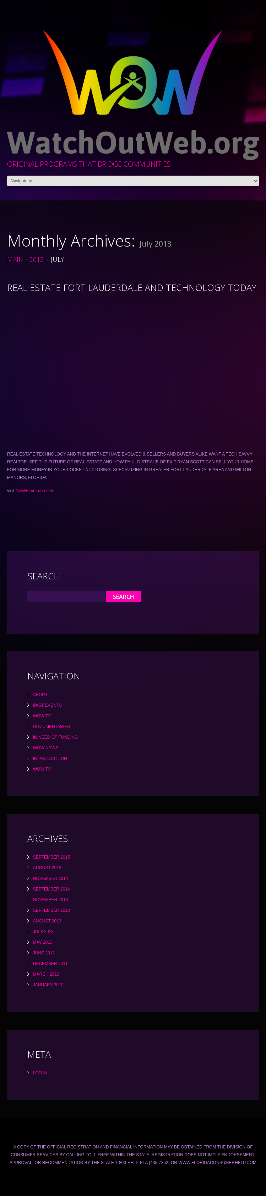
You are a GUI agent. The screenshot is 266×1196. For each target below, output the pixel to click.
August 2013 (47, 921)
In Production (50, 758)
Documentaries (51, 726)
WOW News (45, 747)
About (40, 694)
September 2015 (51, 857)
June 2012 (44, 952)
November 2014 (50, 878)
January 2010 (48, 984)
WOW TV (42, 715)
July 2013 (43, 931)
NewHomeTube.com (35, 490)
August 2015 (47, 867)
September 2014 (51, 889)
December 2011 (50, 963)
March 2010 (46, 974)
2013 (36, 259)
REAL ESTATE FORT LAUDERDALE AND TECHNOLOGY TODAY (131, 287)
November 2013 (50, 899)
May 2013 (43, 942)
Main (15, 259)
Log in (40, 1072)
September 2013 (51, 910)
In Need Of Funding (55, 737)
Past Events (47, 705)
